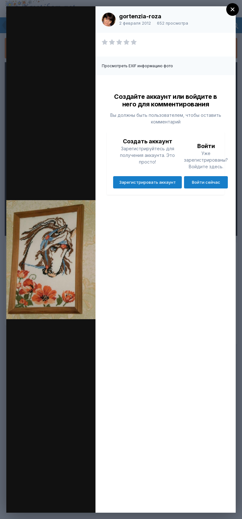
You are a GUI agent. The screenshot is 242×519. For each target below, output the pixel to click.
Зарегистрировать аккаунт (147, 182)
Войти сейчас (206, 182)
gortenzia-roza (140, 16)
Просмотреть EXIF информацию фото (137, 65)
